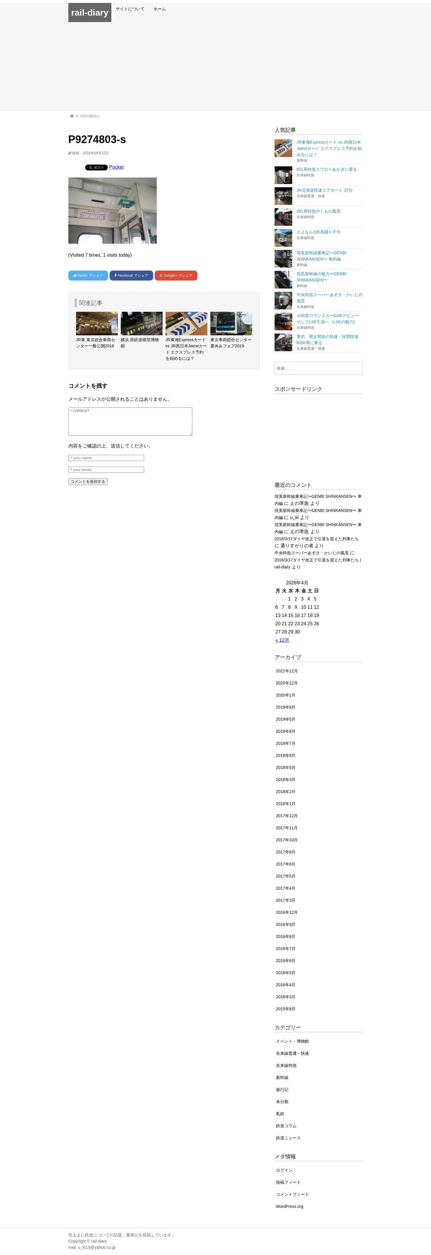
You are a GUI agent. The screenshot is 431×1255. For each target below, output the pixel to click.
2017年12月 (287, 815)
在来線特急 (286, 1065)
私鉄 (280, 1113)
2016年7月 (286, 948)
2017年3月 (286, 900)
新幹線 (282, 1077)
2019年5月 (286, 719)
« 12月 (282, 640)
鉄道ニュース (288, 1137)
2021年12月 (287, 671)
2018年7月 (286, 743)
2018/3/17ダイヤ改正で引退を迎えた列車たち (317, 538)
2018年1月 (286, 803)
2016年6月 (286, 960)
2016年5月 (286, 972)
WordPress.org (289, 1206)
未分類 (282, 1101)
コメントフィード (292, 1194)
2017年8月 (286, 852)
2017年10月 (287, 840)
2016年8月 (286, 936)
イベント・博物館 (292, 1041)
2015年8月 (286, 1009)
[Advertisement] (215, 66)
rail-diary (90, 12)
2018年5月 (286, 767)
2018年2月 (286, 791)
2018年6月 (286, 755)
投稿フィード (288, 1182)
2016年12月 (287, 912)
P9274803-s (90, 116)
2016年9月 (286, 924)
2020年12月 (287, 683)
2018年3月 (286, 779)
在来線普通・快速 (292, 1053)
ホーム (159, 8)
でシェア (88, 275)
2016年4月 (286, 984)
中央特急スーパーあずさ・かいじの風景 (312, 553)
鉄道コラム (286, 1125)
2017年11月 (287, 827)
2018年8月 (286, 731)
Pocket (116, 167)
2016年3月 (286, 996)
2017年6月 (286, 864)
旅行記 (282, 1089)
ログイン (284, 1170)
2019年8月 (286, 707)
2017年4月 (286, 888)
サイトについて (130, 8)
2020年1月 (286, 695)
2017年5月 (286, 876)
